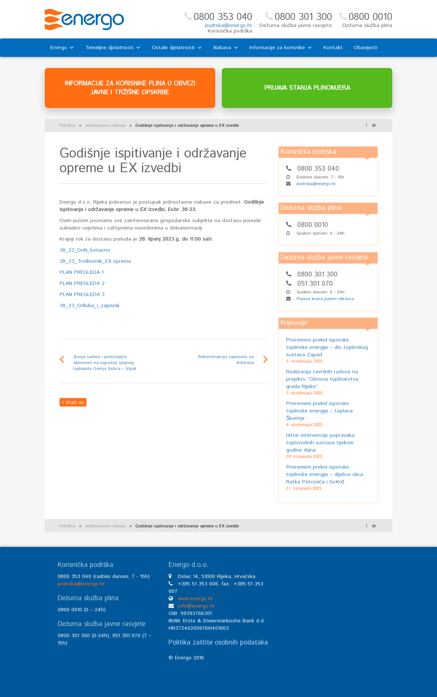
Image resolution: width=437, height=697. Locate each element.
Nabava (225, 47)
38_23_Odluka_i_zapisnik (90, 305)
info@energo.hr (196, 606)
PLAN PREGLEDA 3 (82, 294)
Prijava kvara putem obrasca (325, 299)
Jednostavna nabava (105, 126)
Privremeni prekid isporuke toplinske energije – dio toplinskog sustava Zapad (327, 347)
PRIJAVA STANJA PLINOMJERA (307, 88)
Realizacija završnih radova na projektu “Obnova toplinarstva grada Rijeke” (322, 379)
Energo (62, 47)
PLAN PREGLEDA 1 (82, 272)
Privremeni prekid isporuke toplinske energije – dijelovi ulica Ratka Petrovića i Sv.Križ (324, 474)
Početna (67, 126)
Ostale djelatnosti (177, 47)
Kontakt (333, 47)
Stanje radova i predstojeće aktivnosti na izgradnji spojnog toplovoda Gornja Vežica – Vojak (104, 363)
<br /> (329, 617)
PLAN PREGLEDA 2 (82, 283)
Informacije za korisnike (281, 47)
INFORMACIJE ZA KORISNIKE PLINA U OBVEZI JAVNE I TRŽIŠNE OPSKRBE (130, 88)
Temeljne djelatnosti (113, 47)
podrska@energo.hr (228, 25)
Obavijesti (365, 47)
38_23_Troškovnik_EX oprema (95, 261)
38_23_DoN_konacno (85, 250)
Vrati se (73, 402)
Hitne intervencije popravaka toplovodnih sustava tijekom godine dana (320, 443)
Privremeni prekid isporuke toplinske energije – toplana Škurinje (319, 411)
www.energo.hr (195, 598)
